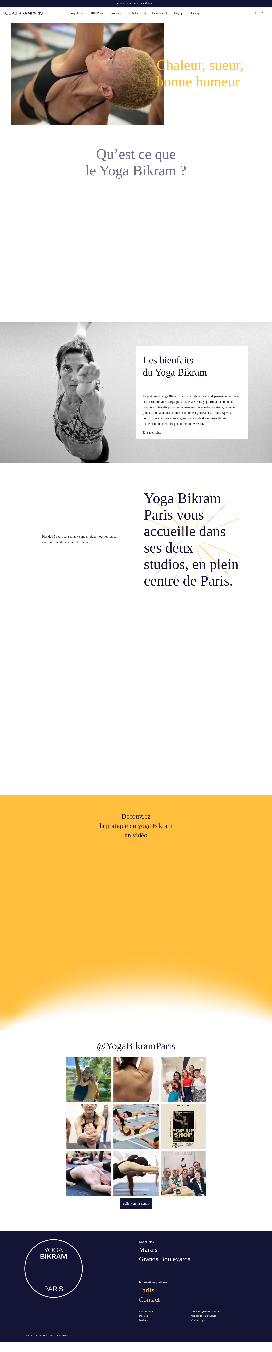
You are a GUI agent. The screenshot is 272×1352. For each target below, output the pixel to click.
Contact (149, 1299)
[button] (88, 1079)
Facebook (143, 1320)
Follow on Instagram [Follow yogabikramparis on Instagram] (136, 1203)
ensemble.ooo (62, 1335)
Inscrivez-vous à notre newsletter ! (135, 3)
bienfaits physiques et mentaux (176, 407)
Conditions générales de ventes (205, 1311)
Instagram (143, 1315)
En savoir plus (152, 432)
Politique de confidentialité (203, 1315)
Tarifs (146, 1290)
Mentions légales (199, 1320)
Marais (148, 1249)
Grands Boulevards (164, 1259)
